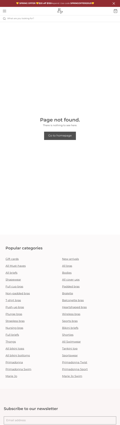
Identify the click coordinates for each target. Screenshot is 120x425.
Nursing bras (14, 328)
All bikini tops (15, 348)
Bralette (67, 293)
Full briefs (12, 335)
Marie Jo (11, 376)
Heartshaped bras (74, 307)
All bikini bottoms (18, 355)
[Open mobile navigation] (4, 11)
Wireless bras (71, 314)
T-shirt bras (13, 300)
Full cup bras (14, 286)
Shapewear (13, 279)
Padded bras (71, 286)
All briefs (11, 273)
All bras (67, 266)
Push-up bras (15, 307)
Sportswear (70, 355)
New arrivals (70, 259)
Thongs (11, 341)
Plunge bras (14, 314)
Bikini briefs (70, 328)
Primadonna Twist (74, 362)
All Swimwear (71, 341)
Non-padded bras (18, 293)
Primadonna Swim (18, 369)
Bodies (67, 273)
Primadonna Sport (75, 369)
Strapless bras (15, 321)
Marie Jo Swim (72, 376)
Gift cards (12, 259)
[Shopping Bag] (115, 11)
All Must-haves (16, 266)
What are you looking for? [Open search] (18, 18)
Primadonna (14, 362)
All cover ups (71, 279)
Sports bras (70, 321)
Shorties (67, 335)
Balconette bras (73, 300)
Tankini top (69, 348)
